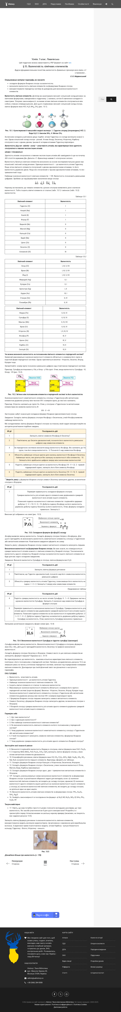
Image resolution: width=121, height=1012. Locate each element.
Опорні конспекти (97, 944)
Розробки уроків (97, 961)
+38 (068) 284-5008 (34, 983)
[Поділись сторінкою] (106, 4)
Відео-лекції (66, 961)
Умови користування (42, 1004)
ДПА (64, 949)
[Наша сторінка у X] (60, 994)
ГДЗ (63, 944)
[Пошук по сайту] (112, 4)
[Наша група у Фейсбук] (54, 994)
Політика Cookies (80, 1004)
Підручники (95, 955)
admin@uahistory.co (35, 978)
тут (70, 63)
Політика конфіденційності (62, 1004)
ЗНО (64, 955)
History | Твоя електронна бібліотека (60, 1002)
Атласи (65, 938)
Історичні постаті (97, 973)
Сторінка (20, 862)
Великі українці (96, 967)
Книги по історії (96, 938)
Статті (64, 973)
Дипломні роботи (60, 1007)
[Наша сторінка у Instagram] (66, 994)
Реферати (66, 967)
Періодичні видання (98, 949)
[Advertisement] (45, 36)
